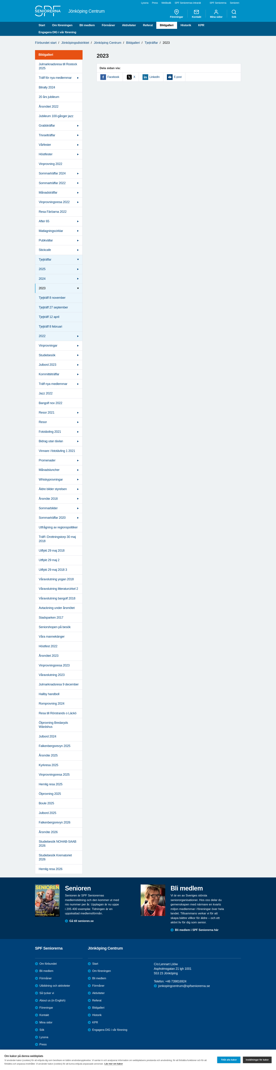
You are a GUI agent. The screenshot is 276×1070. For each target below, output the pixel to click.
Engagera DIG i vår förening (57, 32)
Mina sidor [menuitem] (216, 13)
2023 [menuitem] (42, 288)
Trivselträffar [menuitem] (47, 135)
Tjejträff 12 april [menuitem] (49, 317)
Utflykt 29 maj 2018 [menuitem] (51, 550)
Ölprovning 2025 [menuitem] (50, 794)
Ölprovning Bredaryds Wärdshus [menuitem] (53, 725)
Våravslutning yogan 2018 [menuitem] (56, 579)
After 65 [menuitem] (44, 221)
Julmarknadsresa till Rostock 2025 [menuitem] (58, 66)
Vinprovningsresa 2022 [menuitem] (54, 202)
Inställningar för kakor (257, 1060)
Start (42, 25)
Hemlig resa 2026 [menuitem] (50, 869)
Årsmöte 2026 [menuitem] (48, 832)
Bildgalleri (167, 25)
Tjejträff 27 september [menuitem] (53, 307)
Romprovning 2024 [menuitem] (51, 703)
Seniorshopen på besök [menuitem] (55, 627)
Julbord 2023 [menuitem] (47, 364)
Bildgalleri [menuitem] (46, 54)
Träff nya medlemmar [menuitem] (53, 384)
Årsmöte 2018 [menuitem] (48, 498)
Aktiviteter (129, 25)
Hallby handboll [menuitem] (49, 694)
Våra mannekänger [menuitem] (52, 636)
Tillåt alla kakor (229, 1060)
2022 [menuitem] (42, 336)
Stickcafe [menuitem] (45, 250)
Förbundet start (46, 42)
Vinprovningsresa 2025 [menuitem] (54, 774)
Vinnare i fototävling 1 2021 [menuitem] (57, 451)
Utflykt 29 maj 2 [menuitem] (49, 560)
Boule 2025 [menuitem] (46, 803)
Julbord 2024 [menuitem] (47, 736)
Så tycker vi (46, 993)
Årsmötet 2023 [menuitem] (48, 655)
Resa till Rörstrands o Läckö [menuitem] (57, 713)
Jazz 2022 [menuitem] (45, 393)
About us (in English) (52, 1000)
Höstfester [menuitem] (45, 154)
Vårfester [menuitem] (45, 144)
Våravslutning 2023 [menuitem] (52, 675)
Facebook (113, 76)
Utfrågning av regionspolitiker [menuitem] (58, 527)
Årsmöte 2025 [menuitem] (48, 755)
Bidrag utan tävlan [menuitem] (51, 441)
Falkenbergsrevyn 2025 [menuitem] (54, 746)
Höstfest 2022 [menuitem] (48, 646)
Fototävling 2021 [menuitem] (50, 431)
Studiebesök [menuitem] (47, 355)
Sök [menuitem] (234, 13)
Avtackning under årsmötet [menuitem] (57, 608)
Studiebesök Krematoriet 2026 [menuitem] (55, 857)
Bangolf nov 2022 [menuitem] (50, 403)
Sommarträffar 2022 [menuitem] (52, 183)
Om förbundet (48, 963)
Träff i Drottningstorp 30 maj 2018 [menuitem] (57, 539)
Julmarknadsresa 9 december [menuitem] (59, 684)
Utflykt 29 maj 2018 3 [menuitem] (53, 569)
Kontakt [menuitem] (196, 13)
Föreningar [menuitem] (176, 13)
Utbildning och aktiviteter (54, 985)
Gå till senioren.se (81, 920)
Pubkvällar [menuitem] (46, 240)
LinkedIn (154, 76)
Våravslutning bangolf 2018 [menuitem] (57, 598)
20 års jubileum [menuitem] (49, 97)
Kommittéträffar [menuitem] (49, 374)
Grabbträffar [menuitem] (47, 125)
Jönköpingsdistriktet (75, 42)
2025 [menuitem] (42, 269)
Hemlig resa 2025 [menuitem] (50, 784)
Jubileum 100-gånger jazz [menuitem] (56, 116)
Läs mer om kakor (113, 1063)
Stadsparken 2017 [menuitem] (51, 617)
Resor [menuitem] (43, 422)
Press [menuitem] (155, 2)
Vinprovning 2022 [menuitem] (50, 164)
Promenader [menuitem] (47, 460)
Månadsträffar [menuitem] (48, 192)
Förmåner (108, 25)
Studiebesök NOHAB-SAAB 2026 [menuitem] (57, 843)
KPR (201, 25)
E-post (178, 76)
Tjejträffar (151, 42)
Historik (186, 25)
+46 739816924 (175, 981)
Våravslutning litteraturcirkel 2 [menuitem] (58, 588)
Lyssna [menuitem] (144, 2)
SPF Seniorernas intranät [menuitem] (188, 2)
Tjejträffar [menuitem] (45, 259)
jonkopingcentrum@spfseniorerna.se (184, 986)
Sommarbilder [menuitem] (48, 508)
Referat (148, 25)
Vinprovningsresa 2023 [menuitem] (54, 665)
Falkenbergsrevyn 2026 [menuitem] (54, 822)
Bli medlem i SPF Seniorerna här (196, 929)
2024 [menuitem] (42, 278)
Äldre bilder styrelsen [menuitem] (53, 489)
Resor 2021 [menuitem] (46, 412)
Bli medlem (87, 25)
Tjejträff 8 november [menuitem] (52, 297)
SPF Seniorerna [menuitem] (218, 2)
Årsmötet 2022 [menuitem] (48, 106)
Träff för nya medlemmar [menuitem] (55, 77)
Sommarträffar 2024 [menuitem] (52, 173)
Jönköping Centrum (107, 42)
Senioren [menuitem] (234, 2)
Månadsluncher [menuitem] (49, 470)
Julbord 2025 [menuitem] (47, 813)
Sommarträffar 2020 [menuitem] (52, 517)
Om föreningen (62, 25)
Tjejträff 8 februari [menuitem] (50, 326)
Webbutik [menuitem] (166, 2)
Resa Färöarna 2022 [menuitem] (53, 211)
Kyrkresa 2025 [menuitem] (48, 765)
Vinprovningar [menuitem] (48, 345)
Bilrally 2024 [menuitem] (47, 87)
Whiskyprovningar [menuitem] (51, 479)
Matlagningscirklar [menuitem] (51, 231)
